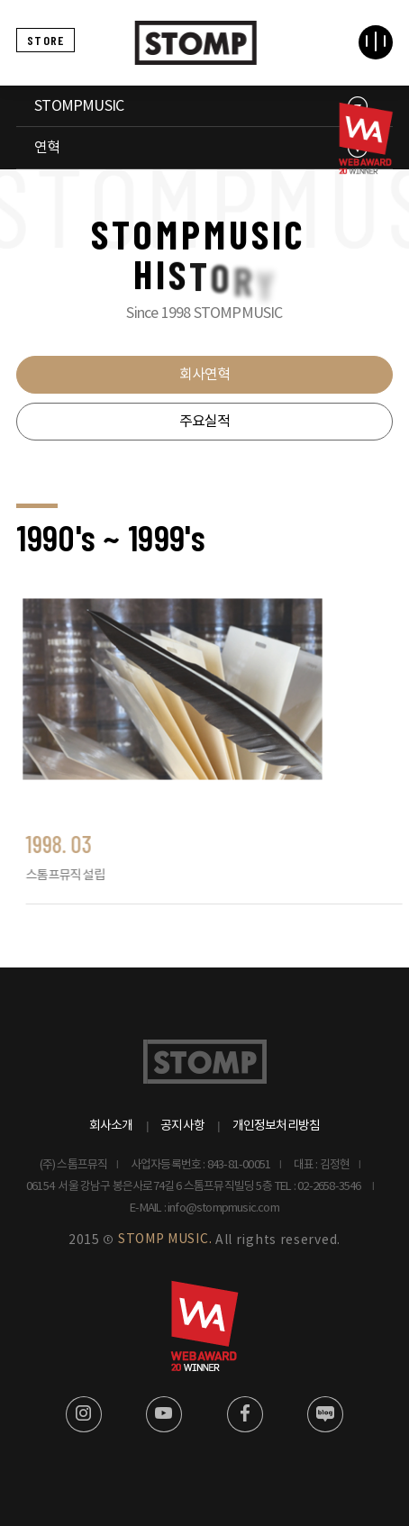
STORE (45, 40)
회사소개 (111, 1126)
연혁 (46, 148)
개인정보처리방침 (276, 1126)
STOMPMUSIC (78, 106)
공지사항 (182, 1126)
